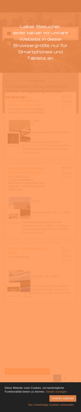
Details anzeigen (56, 391)
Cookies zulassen (63, 398)
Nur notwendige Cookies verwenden (51, 404)
